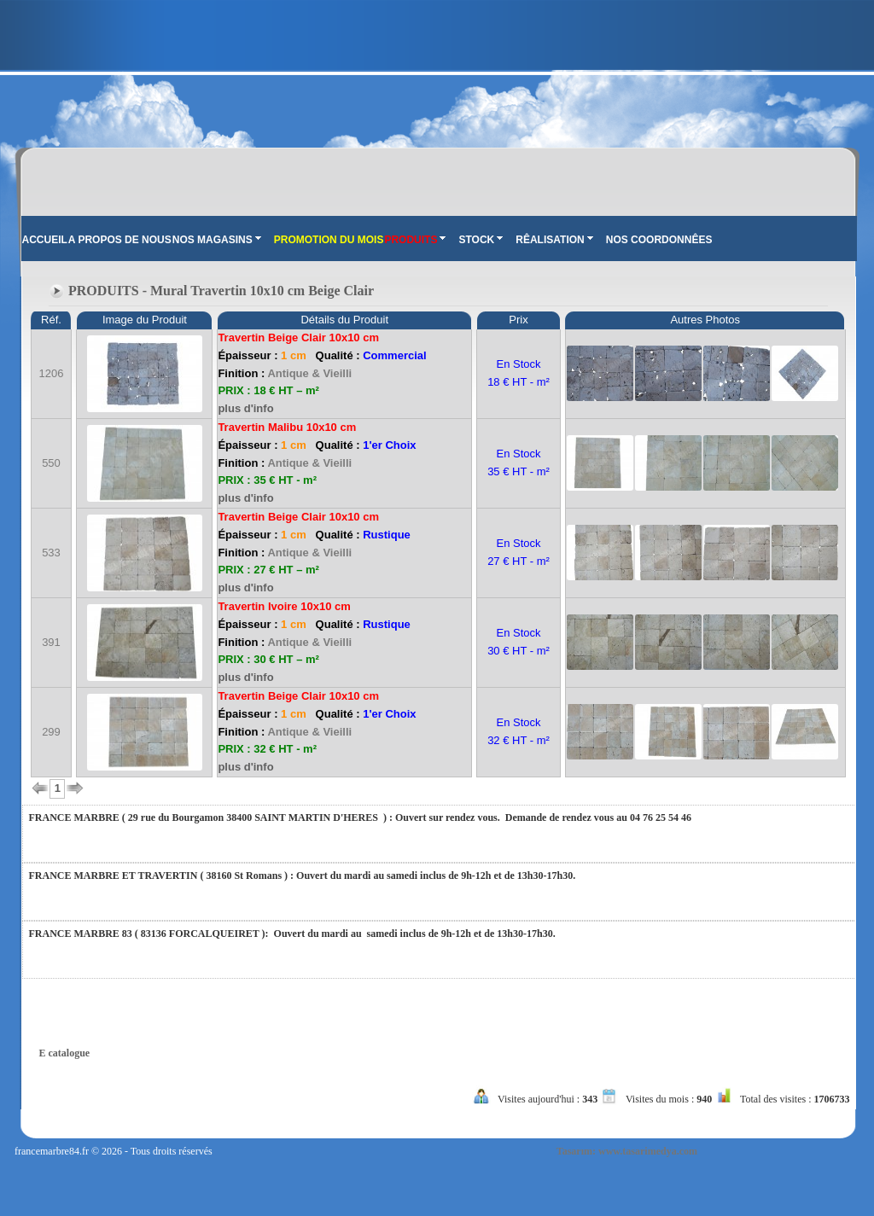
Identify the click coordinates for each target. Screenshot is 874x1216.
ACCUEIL (44, 240)
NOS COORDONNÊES (659, 240)
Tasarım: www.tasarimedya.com (626, 1151)
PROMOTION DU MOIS (329, 240)
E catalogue (64, 1053)
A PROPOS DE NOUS (120, 240)
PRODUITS (415, 240)
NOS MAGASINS (216, 240)
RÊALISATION (554, 240)
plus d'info (245, 408)
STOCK (480, 240)
